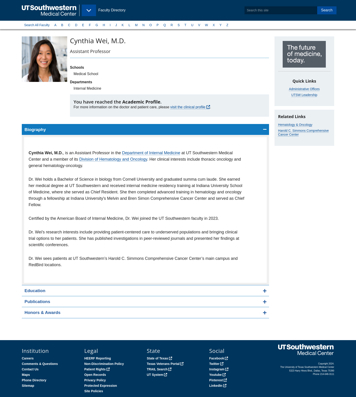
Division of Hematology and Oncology (113, 159)
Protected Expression (100, 385)
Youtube (215, 375)
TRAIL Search (157, 369)
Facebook (216, 358)
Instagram (217, 369)
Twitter (214, 364)
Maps (26, 375)
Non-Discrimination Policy (104, 364)
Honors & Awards (42, 312)
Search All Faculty (36, 25)
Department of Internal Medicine (151, 153)
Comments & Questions (40, 364)
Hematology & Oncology (295, 124)
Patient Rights (95, 369)
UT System (155, 375)
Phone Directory (34, 380)
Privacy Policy (95, 380)
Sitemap (28, 385)
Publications (37, 301)
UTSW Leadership (304, 95)
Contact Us (30, 369)
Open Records (95, 375)
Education (35, 290)
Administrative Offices (304, 89)
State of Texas (157, 358)
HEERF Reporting (97, 358)
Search (327, 10)
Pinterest (216, 380)
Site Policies (93, 391)
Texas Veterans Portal (163, 364)
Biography (35, 129)
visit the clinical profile (187, 107)
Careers (28, 358)
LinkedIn (215, 385)
